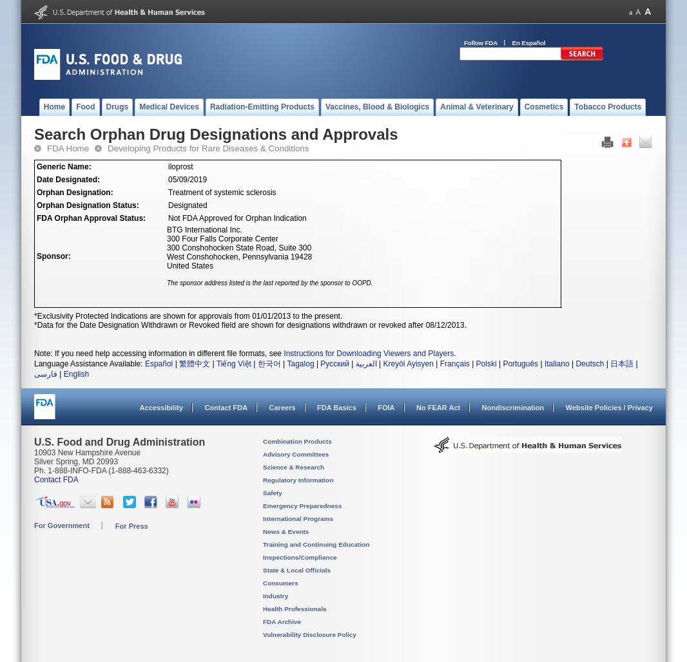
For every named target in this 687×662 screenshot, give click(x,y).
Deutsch (590, 363)
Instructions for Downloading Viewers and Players (369, 353)
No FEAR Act (438, 407)
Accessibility (161, 407)
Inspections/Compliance (300, 557)
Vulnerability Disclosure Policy (309, 634)
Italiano (557, 363)
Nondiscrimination (513, 407)
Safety (272, 493)
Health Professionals (294, 608)
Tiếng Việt (234, 363)
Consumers (280, 583)
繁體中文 (194, 363)
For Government (62, 525)
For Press (131, 526)
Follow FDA (481, 42)
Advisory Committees (296, 454)
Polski (486, 363)
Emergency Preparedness (302, 505)
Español (159, 363)
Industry (275, 596)
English (76, 374)
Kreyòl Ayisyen (408, 363)
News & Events (286, 531)
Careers (282, 407)
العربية (366, 363)
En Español (529, 42)
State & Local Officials (297, 570)
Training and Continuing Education (316, 544)
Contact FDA (225, 407)
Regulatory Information (298, 480)
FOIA (386, 407)
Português (520, 363)
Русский (334, 363)
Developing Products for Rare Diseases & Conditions (208, 148)
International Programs (298, 518)
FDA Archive (282, 621)
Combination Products (297, 441)
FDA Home (68, 148)
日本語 (622, 363)
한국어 (269, 363)
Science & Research (293, 467)
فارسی (45, 374)
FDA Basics (336, 407)
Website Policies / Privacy (609, 407)
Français (455, 363)
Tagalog (300, 363)
